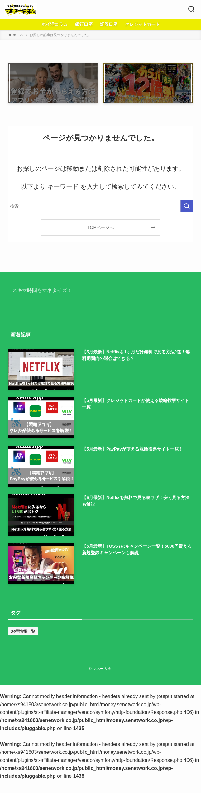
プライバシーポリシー (117, 662)
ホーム (27, 662)
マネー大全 (31, 304)
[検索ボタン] (191, 9)
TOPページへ (100, 227)
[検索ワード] (100, 206)
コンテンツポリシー (162, 662)
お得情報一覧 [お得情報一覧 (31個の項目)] (23, 631)
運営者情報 (80, 662)
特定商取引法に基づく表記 (119, 668)
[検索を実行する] (186, 206)
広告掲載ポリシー (73, 668)
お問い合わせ (52, 662)
